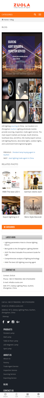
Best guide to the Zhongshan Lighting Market (21, 249)
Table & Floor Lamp (10, 341)
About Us (6, 359)
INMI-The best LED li (11, 192)
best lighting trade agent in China (21, 158)
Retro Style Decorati (33, 217)
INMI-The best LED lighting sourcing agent (20, 262)
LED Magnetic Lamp (10, 345)
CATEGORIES (7, 14)
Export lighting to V (11, 217)
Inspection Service (10, 370)
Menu (27, 395)
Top (38, 395)
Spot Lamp (7, 348)
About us (7, 354)
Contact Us (8, 390)
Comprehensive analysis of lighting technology (22, 258)
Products (7, 329)
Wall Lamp (7, 337)
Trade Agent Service (10, 366)
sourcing (14, 126)
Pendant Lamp (8, 333)
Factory (6, 362)
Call (16, 395)
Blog (12, 20)
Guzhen (13, 129)
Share (5, 395)
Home (6, 20)
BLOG (5, 384)
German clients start (33, 192)
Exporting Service (9, 378)
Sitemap (6, 316)
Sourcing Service (9, 374)
